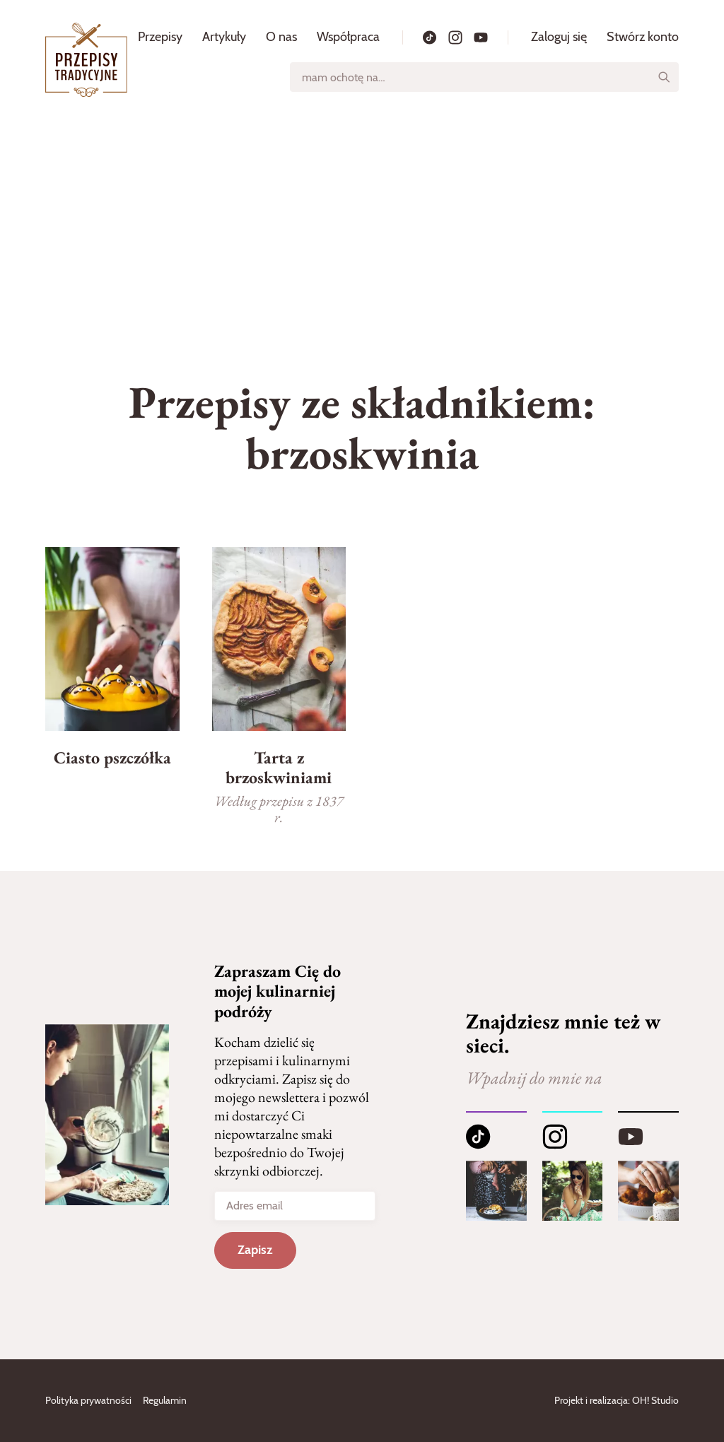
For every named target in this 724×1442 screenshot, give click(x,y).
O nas (281, 37)
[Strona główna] (86, 60)
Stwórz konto (643, 37)
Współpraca (348, 37)
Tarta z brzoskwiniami (279, 767)
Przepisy (160, 37)
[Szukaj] (664, 77)
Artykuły (224, 37)
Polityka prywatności (88, 1400)
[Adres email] (294, 1206)
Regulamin (165, 1400)
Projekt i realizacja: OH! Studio (616, 1400)
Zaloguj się (559, 37)
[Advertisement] (362, 225)
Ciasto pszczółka (112, 757)
